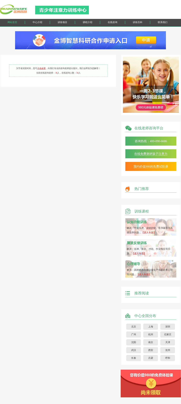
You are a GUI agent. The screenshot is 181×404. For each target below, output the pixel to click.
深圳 (167, 326)
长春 (133, 358)
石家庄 (167, 334)
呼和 (167, 358)
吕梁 (150, 358)
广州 (133, 334)
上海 (150, 326)
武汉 (133, 350)
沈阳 (133, 342)
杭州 (150, 334)
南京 (150, 342)
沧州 (167, 350)
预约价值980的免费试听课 (150, 166)
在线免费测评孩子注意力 (150, 153)
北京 (133, 326)
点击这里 (41, 68)
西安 (150, 350)
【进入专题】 (148, 232)
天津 (167, 342)
